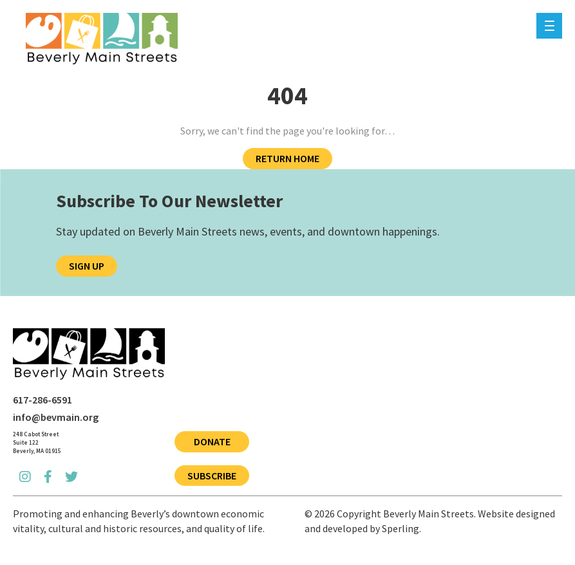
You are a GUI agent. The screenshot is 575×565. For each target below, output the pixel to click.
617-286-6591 (42, 399)
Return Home (287, 158)
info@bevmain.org (56, 417)
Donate (212, 441)
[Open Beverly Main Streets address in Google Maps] (37, 443)
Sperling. (401, 528)
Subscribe (211, 475)
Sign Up (86, 265)
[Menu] (549, 26)
